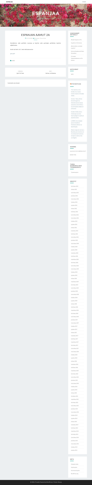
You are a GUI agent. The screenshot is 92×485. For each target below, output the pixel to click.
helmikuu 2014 (74, 434)
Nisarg (60, 482)
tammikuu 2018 (75, 316)
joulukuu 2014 (74, 409)
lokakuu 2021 (74, 221)
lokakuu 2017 (74, 326)
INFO (13, 60)
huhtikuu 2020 (74, 256)
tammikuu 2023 (75, 192)
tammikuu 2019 (75, 288)
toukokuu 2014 (74, 424)
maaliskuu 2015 (75, 399)
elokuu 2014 (74, 421)
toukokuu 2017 (74, 335)
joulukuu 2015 (74, 380)
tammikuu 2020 (75, 265)
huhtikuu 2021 (74, 234)
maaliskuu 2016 (75, 370)
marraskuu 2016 (75, 351)
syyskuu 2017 (74, 329)
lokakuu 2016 (74, 354)
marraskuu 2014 (75, 412)
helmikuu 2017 (74, 345)
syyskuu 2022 (74, 205)
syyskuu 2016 (74, 358)
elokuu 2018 (74, 304)
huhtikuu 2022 (74, 211)
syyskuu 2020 (74, 250)
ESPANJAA (9, 2)
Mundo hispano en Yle (76, 39)
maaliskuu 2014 (75, 431)
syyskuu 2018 (74, 300)
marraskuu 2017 (75, 323)
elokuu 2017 (74, 332)
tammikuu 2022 (75, 215)
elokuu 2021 (74, 227)
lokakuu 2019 (74, 272)
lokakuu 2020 (74, 246)
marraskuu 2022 (75, 199)
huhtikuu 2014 (74, 428)
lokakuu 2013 (74, 447)
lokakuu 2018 (74, 297)
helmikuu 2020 (74, 262)
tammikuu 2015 (75, 405)
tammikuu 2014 (75, 437)
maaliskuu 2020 (75, 259)
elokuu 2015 (74, 393)
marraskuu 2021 (75, 218)
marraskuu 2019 (75, 269)
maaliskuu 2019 (75, 281)
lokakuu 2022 (74, 202)
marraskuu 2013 (75, 443)
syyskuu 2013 (74, 450)
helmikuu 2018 (74, 313)
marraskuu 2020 (75, 243)
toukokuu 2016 (74, 364)
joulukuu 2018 (74, 291)
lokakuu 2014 (74, 415)
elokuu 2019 (74, 278)
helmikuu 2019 (74, 285)
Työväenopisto (74, 172)
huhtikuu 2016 (74, 367)
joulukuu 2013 (74, 440)
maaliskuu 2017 (75, 342)
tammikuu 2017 (75, 348)
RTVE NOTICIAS (76, 84)
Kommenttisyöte (75, 470)
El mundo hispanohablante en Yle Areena (77, 58)
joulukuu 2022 (74, 195)
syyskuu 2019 (74, 275)
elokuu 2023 (74, 189)
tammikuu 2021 (75, 237)
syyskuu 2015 (74, 389)
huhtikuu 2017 (74, 339)
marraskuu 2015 (75, 383)
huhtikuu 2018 (74, 307)
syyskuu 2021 (74, 224)
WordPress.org (74, 473)
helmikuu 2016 (74, 374)
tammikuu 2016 (75, 377)
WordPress (49, 482)
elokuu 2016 (74, 361)
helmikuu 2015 (74, 402)
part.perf (12, 53)
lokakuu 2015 (74, 386)
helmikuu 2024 (74, 186)
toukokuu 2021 (74, 230)
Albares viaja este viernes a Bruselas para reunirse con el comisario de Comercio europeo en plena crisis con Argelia (77, 133)
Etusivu (84, 1)
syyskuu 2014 (74, 418)
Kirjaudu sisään (74, 464)
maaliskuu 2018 (75, 310)
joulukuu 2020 (74, 240)
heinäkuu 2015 (74, 396)
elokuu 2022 (74, 208)
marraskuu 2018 (75, 294)
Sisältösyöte (74, 467)
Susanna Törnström (40, 38)
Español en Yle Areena (76, 43)
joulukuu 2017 (74, 319)
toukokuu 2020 (74, 253)
